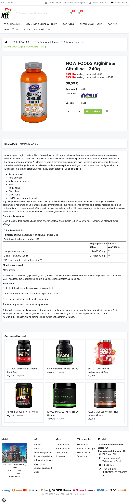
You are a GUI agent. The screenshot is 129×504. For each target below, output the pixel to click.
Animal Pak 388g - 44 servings (22, 411)
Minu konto (97, 2)
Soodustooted (63, 448)
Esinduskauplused (43, 468)
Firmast (37, 444)
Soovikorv (82, 456)
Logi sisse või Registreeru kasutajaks (65, 2)
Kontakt (37, 448)
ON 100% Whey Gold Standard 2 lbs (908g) (23, 370)
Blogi (36, 472)
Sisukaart (60, 456)
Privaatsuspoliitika (43, 456)
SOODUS (112, 24)
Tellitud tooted (84, 452)
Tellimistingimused (43, 452)
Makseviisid (39, 464)
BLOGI (26, 29)
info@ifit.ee (108, 465)
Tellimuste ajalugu (86, 448)
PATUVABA (68, 24)
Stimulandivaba (72, 42)
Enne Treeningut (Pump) (46, 42)
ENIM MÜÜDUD (11, 29)
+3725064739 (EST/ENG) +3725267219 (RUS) (114, 472)
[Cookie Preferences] (3, 500)
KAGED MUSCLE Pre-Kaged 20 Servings (63, 413)
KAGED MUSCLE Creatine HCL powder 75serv (103, 413)
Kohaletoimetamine (43, 460)
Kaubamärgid (42, 29)
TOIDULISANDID (12, 24)
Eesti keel (118, 2)
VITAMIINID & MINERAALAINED (41, 24)
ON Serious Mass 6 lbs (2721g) (62, 368)
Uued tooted (62, 452)
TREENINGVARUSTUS (91, 24)
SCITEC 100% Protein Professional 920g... (98, 370)
